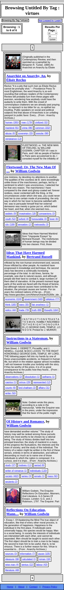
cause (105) (44, 553)
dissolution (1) (32, 377)
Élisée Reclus (16, 80)
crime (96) (27, 128)
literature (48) (12, 570)
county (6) (10, 387)
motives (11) (25, 465)
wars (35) (24, 304)
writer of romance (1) (16, 470)
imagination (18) (27, 213)
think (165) (10, 304)
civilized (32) (41, 122)
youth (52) (10, 219)
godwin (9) (10, 213)
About (21, 587)
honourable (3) (39, 219)
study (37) (10, 465)
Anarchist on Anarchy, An (25, 76)
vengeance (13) (13, 139)
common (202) (42, 128)
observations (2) (13, 377)
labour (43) (41, 564)
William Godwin (27, 171)
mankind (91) (12, 128)
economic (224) (13, 299)
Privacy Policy (50, 587)
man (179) (26, 122)
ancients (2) (11, 481)
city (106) (10, 224)
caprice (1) (10, 382)
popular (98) (42, 133)
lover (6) (54, 219)
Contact (33, 587)
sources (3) (11, 553)
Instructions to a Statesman (27, 338)
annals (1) (39, 476)
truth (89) (36, 310)
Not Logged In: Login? (50, 20)
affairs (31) (44, 387)
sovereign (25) (25, 133)
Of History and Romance (25, 421)
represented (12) (42, 382)
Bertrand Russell (39, 257)
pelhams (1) (48, 377)
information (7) (27, 553)
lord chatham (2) (27, 387)
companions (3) (47, 213)
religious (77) (52, 299)
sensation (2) (24, 224)
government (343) (33, 299)
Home (10, 587)
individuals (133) (38, 470)
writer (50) (10, 393)
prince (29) (24, 382)
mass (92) (52, 476)
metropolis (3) (41, 224)
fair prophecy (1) (40, 304)
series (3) (26, 476)
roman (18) (44, 559)
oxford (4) (24, 219)
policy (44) (10, 310)
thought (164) (51, 310)
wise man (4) (12, 564)
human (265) (12, 122)
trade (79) (24, 310)
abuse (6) (10, 133)
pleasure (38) (12, 559)
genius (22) (27, 564)
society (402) (12, 476)
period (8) (39, 465)
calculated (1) (29, 559)
